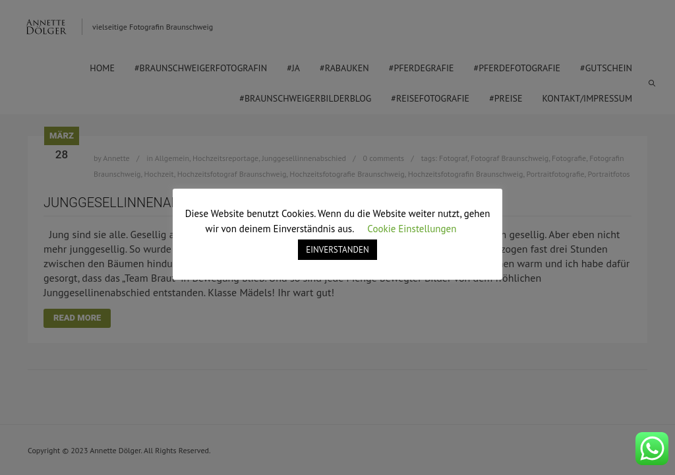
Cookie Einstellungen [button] (411, 228)
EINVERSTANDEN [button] (337, 249)
